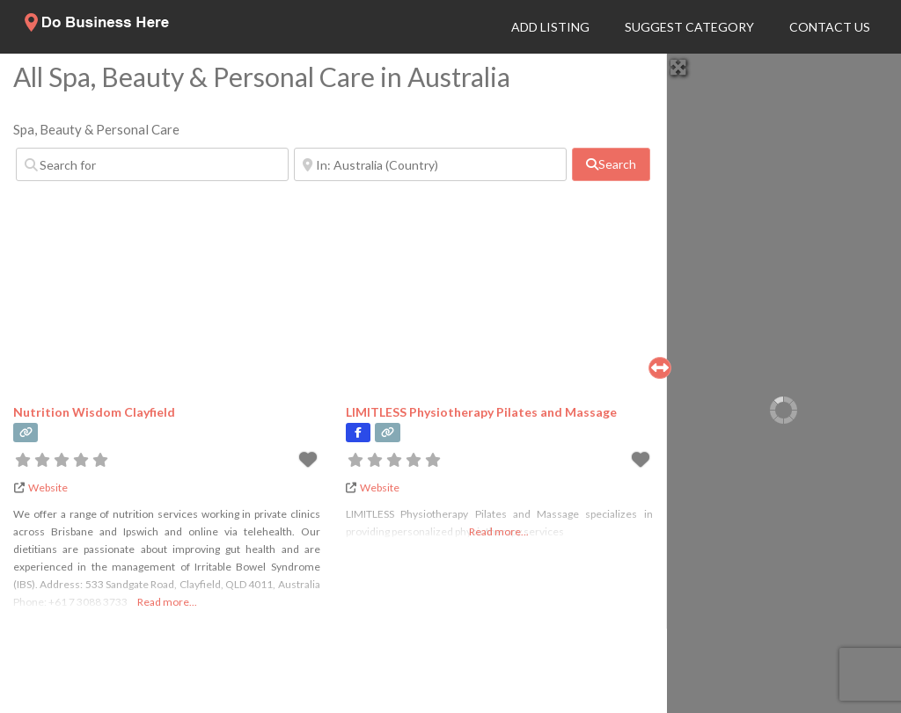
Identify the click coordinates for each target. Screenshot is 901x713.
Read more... (167, 601)
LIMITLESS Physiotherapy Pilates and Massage (481, 411)
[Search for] (152, 164)
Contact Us (829, 26)
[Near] (430, 164)
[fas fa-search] (611, 164)
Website (48, 487)
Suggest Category (689, 26)
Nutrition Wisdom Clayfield (94, 411)
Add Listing (550, 26)
